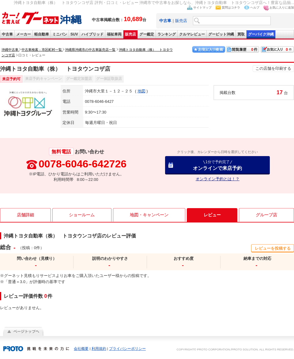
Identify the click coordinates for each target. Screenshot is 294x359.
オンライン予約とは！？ (217, 179)
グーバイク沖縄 (261, 34)
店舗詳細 (25, 214)
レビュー (212, 214)
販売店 (181, 20)
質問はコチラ (231, 7)
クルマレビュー (192, 34)
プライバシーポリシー (127, 348)
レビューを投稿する (273, 248)
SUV (74, 34)
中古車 (7, 34)
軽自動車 (41, 34)
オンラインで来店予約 (217, 165)
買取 (241, 34)
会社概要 (81, 348)
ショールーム (82, 214)
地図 (141, 91)
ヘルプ (254, 7)
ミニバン (59, 34)
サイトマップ (202, 7)
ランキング (166, 34)
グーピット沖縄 (221, 34)
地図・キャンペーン (149, 214)
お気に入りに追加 (282, 7)
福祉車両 (114, 34)
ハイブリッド (92, 34)
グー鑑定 (146, 34)
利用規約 (99, 348)
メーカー (23, 34)
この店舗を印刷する (273, 68)
